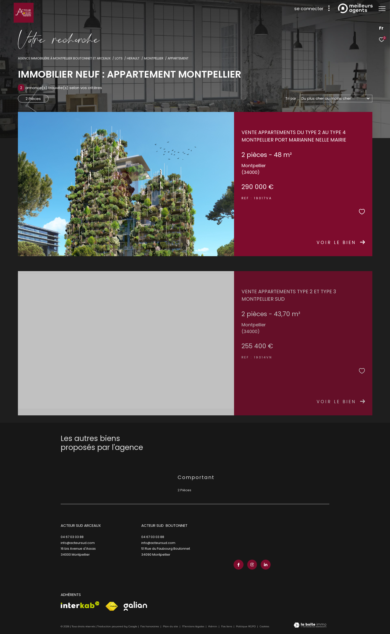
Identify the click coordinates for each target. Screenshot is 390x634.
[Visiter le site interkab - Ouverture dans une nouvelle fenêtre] (80, 604)
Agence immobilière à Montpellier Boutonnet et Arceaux (64, 58)
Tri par (290, 98)
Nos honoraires (149, 626)
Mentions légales (193, 626)
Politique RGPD (246, 626)
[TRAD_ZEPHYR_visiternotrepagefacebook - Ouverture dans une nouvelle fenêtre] (239, 565)
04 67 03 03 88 (72, 537)
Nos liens (227, 626)
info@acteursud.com (78, 542)
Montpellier (153, 58)
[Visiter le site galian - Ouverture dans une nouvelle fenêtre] (135, 606)
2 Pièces (33, 98)
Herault (133, 58)
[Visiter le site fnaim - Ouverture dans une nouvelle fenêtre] (111, 606)
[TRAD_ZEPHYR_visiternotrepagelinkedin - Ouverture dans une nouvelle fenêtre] (266, 565)
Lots (119, 58)
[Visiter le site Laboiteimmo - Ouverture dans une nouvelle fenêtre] (310, 626)
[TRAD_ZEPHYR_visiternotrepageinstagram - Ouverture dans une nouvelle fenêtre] (252, 565)
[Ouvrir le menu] (382, 8)
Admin (213, 626)
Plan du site (171, 626)
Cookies (264, 626)
